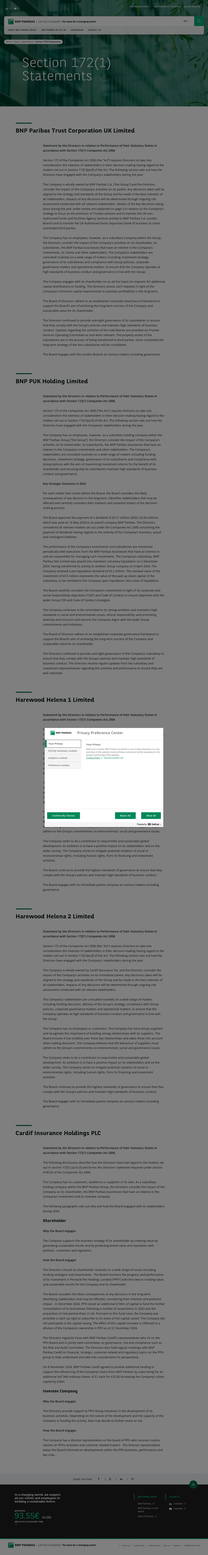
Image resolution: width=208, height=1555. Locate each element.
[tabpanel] (123, 753)
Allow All (151, 815)
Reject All (125, 815)
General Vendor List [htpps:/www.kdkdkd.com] (113, 757)
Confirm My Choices (63, 815)
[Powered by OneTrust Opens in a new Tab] (149, 825)
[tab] (63, 743)
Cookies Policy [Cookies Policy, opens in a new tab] (93, 757)
